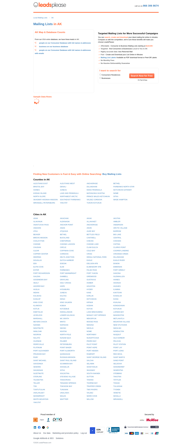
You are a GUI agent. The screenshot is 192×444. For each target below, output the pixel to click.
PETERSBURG (66, 344)
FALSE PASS (92, 270)
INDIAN (36, 293)
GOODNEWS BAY (40, 280)
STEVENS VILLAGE (68, 377)
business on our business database (53, 47)
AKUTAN (116, 218)
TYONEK (116, 390)
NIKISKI (63, 328)
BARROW (117, 231)
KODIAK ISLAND (39, 193)
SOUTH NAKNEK (93, 373)
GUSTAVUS (91, 280)
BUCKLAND (64, 238)
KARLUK (90, 296)
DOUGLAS (37, 260)
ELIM (62, 267)
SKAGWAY (91, 370)
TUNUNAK (64, 390)
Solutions (59, 438)
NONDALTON (118, 331)
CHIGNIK (36, 244)
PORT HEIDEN (92, 351)
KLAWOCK (37, 306)
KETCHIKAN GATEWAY (122, 190)
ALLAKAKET (91, 222)
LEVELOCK (37, 315)
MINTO (62, 322)
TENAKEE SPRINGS (68, 383)
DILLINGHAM (92, 187)
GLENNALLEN (119, 276)
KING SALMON (66, 302)
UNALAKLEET (38, 393)
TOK (35, 386)
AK (52, 18)
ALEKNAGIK (65, 222)
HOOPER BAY (39, 286)
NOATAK (63, 331)
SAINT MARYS (119, 357)
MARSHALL (38, 319)
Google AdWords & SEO (43, 438)
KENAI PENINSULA (94, 190)
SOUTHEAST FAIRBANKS (70, 200)
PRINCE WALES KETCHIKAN (98, 196)
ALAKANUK (37, 222)
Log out (84, 433)
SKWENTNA (118, 370)
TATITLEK (117, 380)
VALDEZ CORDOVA (94, 200)
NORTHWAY (91, 335)
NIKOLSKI (117, 328)
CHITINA (116, 244)
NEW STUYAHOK (120, 325)
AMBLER (116, 222)
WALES (63, 396)
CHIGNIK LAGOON (67, 244)
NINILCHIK (37, 331)
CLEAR (36, 251)
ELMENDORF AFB (94, 267)
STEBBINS (117, 373)
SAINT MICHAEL (39, 360)
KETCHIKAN (91, 299)
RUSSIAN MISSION (67, 357)
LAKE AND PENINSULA (69, 193)
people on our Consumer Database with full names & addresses (65, 43)
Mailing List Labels (108, 58)
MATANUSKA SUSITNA (96, 193)
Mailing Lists (43, 24)
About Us (37, 433)
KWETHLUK (38, 312)
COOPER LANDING (121, 251)
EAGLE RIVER (119, 260)
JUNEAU (63, 190)
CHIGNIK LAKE (93, 244)
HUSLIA (36, 289)
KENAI (62, 299)
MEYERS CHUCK (40, 322)
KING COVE (38, 302)
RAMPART (91, 354)
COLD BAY (91, 251)
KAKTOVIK (117, 293)
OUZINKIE (37, 341)
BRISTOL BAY (38, 187)
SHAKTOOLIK (92, 367)
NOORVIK (37, 335)
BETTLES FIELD (93, 234)
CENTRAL (117, 238)
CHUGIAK (37, 247)
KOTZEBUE (64, 309)
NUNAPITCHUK (93, 338)
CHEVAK (90, 241)
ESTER (36, 270)
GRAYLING (64, 280)
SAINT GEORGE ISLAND (96, 357)
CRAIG (89, 254)
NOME (115, 193)
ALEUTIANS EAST (40, 183)
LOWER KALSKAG (67, 315)
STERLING (37, 377)
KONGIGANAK (119, 306)
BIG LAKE (117, 234)
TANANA (90, 380)
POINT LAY (117, 347)
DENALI (63, 187)
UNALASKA (64, 393)
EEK (35, 263)
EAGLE (89, 260)
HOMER (90, 283)
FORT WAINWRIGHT (68, 273)
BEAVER (36, 234)
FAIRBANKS (65, 270)
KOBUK (63, 306)
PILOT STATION (119, 344)
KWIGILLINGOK (66, 312)
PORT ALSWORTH (67, 351)
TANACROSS (65, 380)
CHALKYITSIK (38, 241)
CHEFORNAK (65, 241)
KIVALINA (117, 302)
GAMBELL (64, 276)
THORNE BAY (92, 383)
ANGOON (37, 228)
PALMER (63, 341)
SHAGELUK (64, 367)
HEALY (36, 283)
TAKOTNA (117, 377)
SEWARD (37, 367)
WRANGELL (118, 399)
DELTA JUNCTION (67, 257)
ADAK (35, 218)
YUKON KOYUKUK (94, 203)
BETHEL (116, 183)
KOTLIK (36, 309)
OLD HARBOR (119, 338)
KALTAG (63, 296)
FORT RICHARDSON (41, 273)
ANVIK (89, 228)
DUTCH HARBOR (67, 260)
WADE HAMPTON (120, 200)
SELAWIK (90, 364)
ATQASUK (64, 231)
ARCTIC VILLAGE (120, 228)
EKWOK (116, 263)
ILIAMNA (116, 289)
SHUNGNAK (38, 370)
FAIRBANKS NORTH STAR (123, 187)
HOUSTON (91, 286)
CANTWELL (91, 238)
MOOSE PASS (92, 322)
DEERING (37, 257)
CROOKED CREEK (120, 254)
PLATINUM (37, 347)
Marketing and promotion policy (66, 433)
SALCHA (90, 360)
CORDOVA (64, 254)
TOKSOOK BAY (66, 386)
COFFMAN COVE (67, 251)
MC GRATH (64, 319)
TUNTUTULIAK (39, 390)
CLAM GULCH (92, 247)
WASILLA (117, 396)
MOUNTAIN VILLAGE (121, 322)
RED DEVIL (117, 354)
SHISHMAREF (119, 367)
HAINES (36, 190)
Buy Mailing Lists (111, 174)
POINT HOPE (92, 347)
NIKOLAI (90, 328)
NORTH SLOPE (39, 196)
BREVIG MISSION (40, 238)
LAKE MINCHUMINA (95, 312)
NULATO (36, 338)
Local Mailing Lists (40, 18)
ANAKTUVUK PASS (41, 225)
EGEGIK (63, 263)
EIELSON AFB (92, 263)
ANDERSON (118, 225)
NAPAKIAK (64, 325)
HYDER (90, 289)
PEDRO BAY (92, 341)
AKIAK (89, 218)
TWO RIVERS (92, 390)
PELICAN (117, 341)
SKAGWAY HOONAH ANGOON (45, 200)
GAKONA (117, 273)
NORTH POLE (65, 335)
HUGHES (117, 286)
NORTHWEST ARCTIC (69, 196)
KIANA (115, 299)
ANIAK (62, 228)
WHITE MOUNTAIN (40, 399)
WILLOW (90, 399)
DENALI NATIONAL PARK (97, 257)
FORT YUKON (92, 273)
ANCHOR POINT (66, 225)
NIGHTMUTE (38, 328)
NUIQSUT (117, 335)
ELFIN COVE (38, 267)
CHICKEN (117, 241)
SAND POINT (118, 360)
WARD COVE (92, 396)
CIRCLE (63, 247)
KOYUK (90, 309)
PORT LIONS (118, 351)
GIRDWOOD (91, 276)
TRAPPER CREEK (94, 386)
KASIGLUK (117, 296)
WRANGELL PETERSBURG (44, 203)
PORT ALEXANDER (41, 351)
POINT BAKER (65, 347)
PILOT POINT (92, 344)
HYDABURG (65, 289)
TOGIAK (116, 383)
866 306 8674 (151, 5)
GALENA (36, 276)
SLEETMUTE (38, 373)
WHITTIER (64, 399)
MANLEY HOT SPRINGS (96, 315)
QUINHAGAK (65, 354)
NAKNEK (36, 325)
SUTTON (90, 377)
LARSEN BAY (118, 312)
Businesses (106, 78)
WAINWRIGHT (39, 396)
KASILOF (37, 299)
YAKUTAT (63, 203)
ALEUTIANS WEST (67, 183)
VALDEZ (90, 393)
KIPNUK (90, 302)
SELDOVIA (117, 364)
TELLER (36, 383)
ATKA (35, 231)
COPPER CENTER (40, 254)
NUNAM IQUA (65, 338)
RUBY (35, 357)
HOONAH (117, 283)
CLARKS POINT (119, 247)
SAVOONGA (38, 364)
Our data (46, 433)
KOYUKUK (117, 309)
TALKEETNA (38, 380)
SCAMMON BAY (66, 364)
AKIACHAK (64, 218)
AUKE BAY (91, 231)
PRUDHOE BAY (39, 354)
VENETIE (117, 393)
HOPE (62, 286)
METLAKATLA (118, 319)
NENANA (90, 325)
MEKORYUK (91, 319)
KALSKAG (37, 296)
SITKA (115, 196)
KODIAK (90, 306)
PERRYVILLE (38, 344)
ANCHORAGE (92, 183)
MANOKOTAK (118, 315)
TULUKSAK (117, 386)
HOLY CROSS (65, 283)
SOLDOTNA (64, 373)
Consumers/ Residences (111, 75)
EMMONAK (117, 267)
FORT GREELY (119, 270)
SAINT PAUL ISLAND (68, 360)
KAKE (89, 293)
